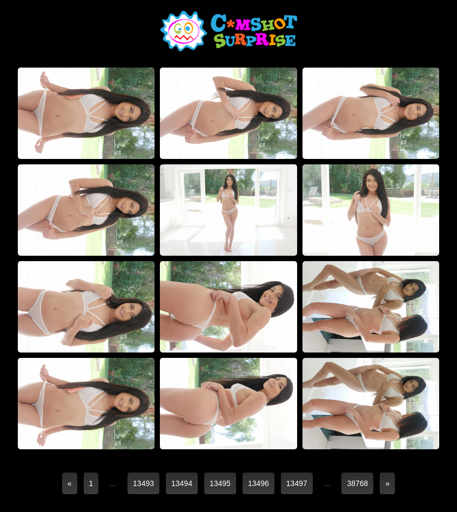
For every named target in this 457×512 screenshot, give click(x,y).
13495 (220, 483)
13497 (296, 483)
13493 (143, 483)
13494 (181, 483)
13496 (258, 483)
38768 (357, 483)
